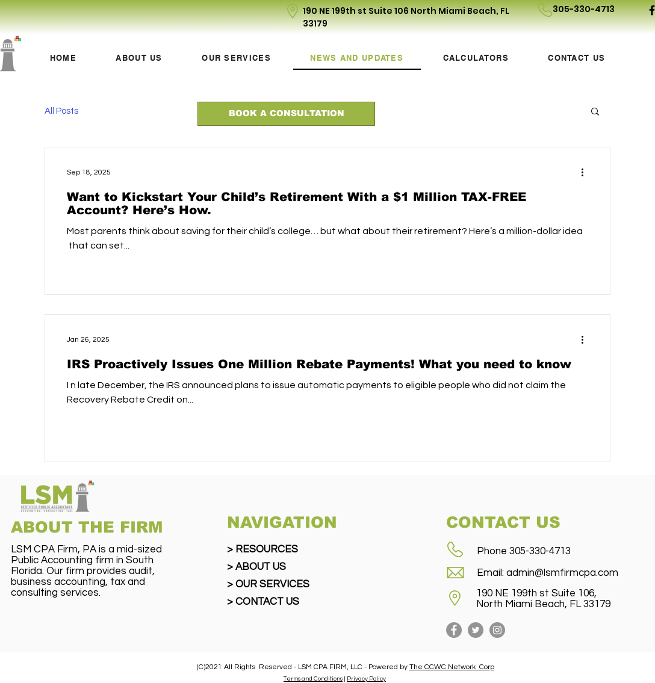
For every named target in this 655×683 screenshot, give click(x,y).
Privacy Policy (366, 679)
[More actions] (586, 172)
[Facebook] (454, 630)
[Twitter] (475, 630)
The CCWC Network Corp (451, 667)
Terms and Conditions (313, 679)
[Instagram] (497, 630)
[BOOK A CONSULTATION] (286, 114)
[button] (595, 112)
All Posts (61, 111)
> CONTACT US (263, 601)
